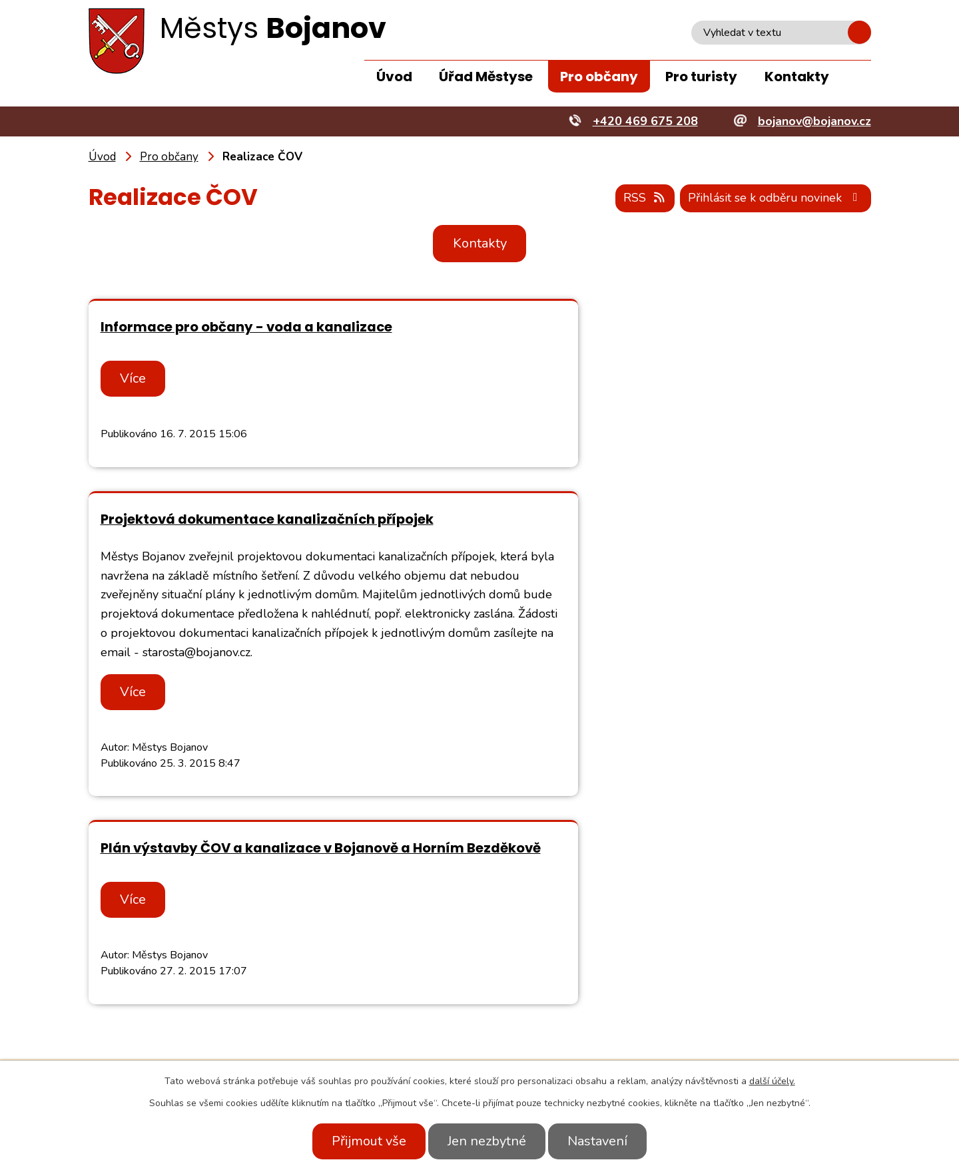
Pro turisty (701, 76)
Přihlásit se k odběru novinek (773, 198)
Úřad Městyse (486, 76)
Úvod (394, 76)
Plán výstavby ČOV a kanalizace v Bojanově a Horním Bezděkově (255, 703)
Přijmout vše (365, 1141)
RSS (641, 198)
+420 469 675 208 (231, 1042)
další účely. (772, 1081)
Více (135, 379)
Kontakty (797, 76)
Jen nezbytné (487, 1141)
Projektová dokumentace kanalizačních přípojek (665, 327)
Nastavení (601, 1141)
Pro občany (599, 76)
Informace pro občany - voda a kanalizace (246, 327)
